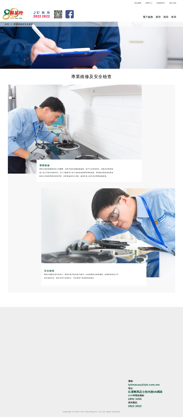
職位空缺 (172, 3)
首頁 (7, 24)
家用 (158, 17)
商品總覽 (137, 3)
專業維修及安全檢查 (23, 24)
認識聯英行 (161, 3)
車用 (173, 17)
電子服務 (148, 17)
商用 (165, 17)
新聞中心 (148, 3)
